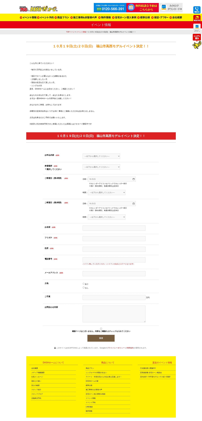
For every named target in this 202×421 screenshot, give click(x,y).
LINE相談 (89, 407)
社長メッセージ (37, 377)
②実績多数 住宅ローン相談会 (151, 373)
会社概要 (34, 368)
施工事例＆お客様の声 (94, 390)
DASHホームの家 (92, 381)
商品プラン (90, 368)
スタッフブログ (37, 394)
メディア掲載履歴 (37, 373)
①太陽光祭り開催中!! (148, 368)
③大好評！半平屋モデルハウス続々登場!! (155, 377)
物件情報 (89, 411)
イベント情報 (81, 32)
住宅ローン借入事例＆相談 (95, 394)
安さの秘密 (35, 385)
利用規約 (130, 348)
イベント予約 (91, 402)
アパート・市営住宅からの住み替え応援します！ (104, 377)
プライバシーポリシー (116, 348)
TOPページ (70, 32)
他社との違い (36, 381)
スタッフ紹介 (36, 390)
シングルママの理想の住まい (96, 373)
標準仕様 (89, 385)
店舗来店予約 (36, 398)
